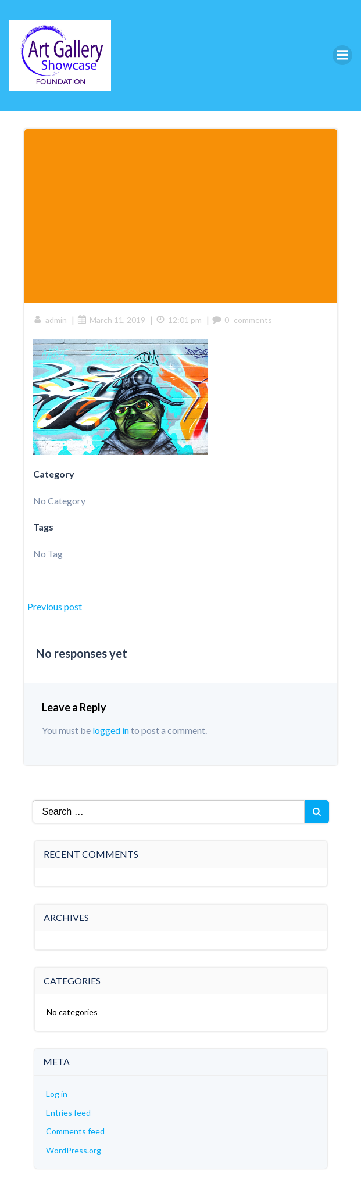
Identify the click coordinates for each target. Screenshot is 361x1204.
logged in (110, 730)
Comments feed (75, 1131)
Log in (56, 1094)
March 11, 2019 (111, 320)
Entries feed (68, 1112)
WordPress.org (73, 1150)
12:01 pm (179, 320)
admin (50, 320)
